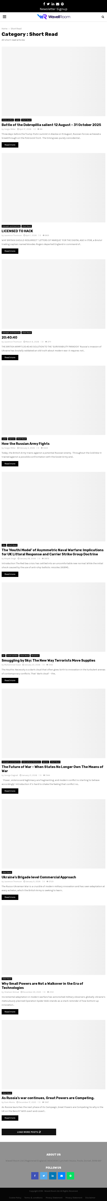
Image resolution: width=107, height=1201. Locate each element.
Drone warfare (7, 120)
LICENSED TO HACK (17, 231)
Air (3, 656)
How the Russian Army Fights (26, 444)
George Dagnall (11, 775)
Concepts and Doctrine (11, 226)
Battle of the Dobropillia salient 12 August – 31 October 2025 (51, 125)
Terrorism (35, 656)
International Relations (31, 762)
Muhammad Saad (12, 665)
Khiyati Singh (10, 558)
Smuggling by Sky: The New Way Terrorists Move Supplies (48, 660)
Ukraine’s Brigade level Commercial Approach (39, 877)
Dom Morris (9, 1102)
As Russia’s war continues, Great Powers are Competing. (48, 1098)
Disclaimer (90, 1198)
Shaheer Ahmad (11, 992)
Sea (3, 545)
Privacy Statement (54, 1198)
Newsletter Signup (53, 9)
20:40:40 (9, 337)
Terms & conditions (33, 1198)
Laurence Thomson (13, 235)
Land (17, 120)
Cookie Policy (15, 1198)
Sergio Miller (10, 129)
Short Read (26, 120)
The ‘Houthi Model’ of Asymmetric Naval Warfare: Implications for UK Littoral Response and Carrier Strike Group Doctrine (53, 552)
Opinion (12, 439)
